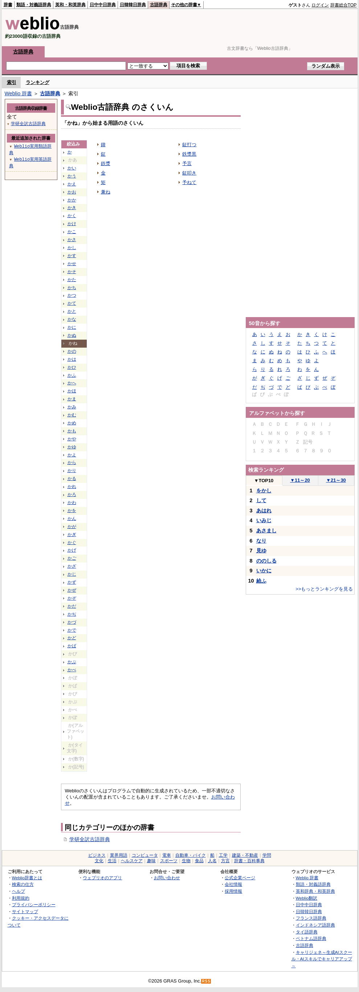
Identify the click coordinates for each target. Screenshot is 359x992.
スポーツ (169, 861)
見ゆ (261, 550)
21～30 (336, 480)
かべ (72, 669)
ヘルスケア (132, 861)
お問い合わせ (167, 877)
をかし (264, 490)
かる (72, 478)
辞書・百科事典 (249, 861)
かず (72, 582)
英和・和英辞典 (70, 5)
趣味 (151, 861)
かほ (72, 390)
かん (72, 518)
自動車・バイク (190, 855)
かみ (72, 406)
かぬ (72, 335)
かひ (72, 367)
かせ (72, 263)
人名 (212, 861)
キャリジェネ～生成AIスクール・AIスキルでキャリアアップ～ (321, 959)
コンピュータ (145, 855)
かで (72, 630)
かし (72, 247)
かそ (72, 271)
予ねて (189, 182)
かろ (72, 494)
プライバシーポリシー (34, 904)
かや (72, 438)
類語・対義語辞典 (33, 5)
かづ (72, 622)
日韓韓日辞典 (133, 5)
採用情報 (233, 891)
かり (72, 470)
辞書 (8, 5)
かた (72, 279)
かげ (72, 550)
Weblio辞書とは (27, 877)
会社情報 (233, 884)
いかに (264, 570)
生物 (186, 861)
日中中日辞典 (103, 5)
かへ (72, 382)
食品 (199, 861)
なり (261, 541)
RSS (206, 981)
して (261, 500)
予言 (187, 163)
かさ (72, 239)
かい (72, 168)
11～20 (300, 480)
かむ (72, 414)
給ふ (261, 581)
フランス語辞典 (311, 918)
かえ (72, 184)
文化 (99, 861)
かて (72, 303)
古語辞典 (158, 5)
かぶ (72, 661)
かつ (72, 295)
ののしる (266, 561)
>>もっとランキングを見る (324, 589)
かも (72, 430)
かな (72, 319)
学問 (266, 855)
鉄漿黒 (189, 154)
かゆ (72, 446)
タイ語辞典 (307, 931)
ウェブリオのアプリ (102, 877)
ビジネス (97, 855)
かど (72, 637)
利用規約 (20, 898)
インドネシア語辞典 (315, 925)
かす (72, 255)
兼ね (105, 192)
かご (72, 558)
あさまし (266, 530)
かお (72, 192)
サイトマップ (25, 911)
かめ (72, 422)
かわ (72, 502)
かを (72, 510)
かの (72, 351)
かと (72, 311)
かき (72, 207)
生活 (112, 861)
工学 (223, 855)
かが (72, 526)
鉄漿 (105, 163)
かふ (72, 375)
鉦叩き (189, 173)
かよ (72, 454)
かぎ (72, 534)
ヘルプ (18, 891)
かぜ (72, 590)
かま (72, 398)
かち (72, 287)
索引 (11, 82)
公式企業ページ (240, 877)
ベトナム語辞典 (311, 938)
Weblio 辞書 (18, 93)
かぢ (72, 614)
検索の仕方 (23, 884)
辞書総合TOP (343, 5)
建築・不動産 (245, 855)
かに (72, 327)
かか (72, 200)
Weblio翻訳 (306, 898)
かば (72, 645)
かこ (72, 231)
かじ (72, 574)
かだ (72, 606)
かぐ (72, 542)
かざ (72, 566)
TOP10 (264, 480)
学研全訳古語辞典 (89, 839)
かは (72, 359)
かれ (72, 486)
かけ (72, 223)
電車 (166, 855)
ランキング (37, 82)
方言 (225, 861)
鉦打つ (189, 144)
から (72, 462)
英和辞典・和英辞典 (315, 891)
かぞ (72, 598)
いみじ (264, 520)
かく (72, 215)
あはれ (264, 510)
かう (72, 176)
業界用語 (118, 855)
